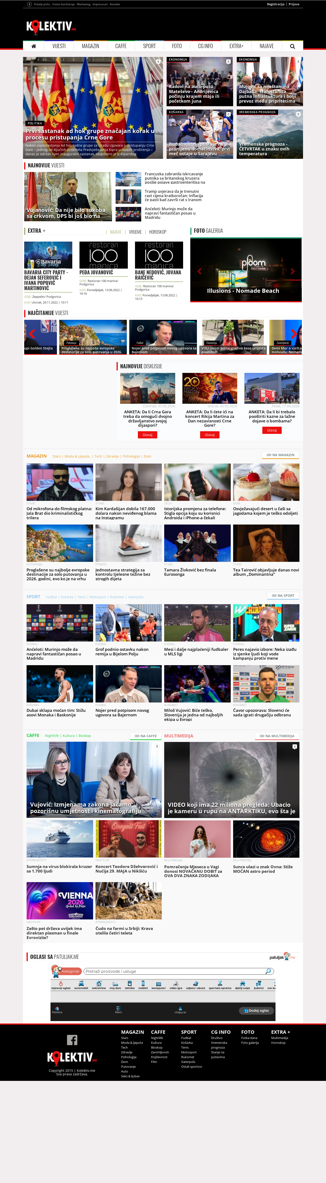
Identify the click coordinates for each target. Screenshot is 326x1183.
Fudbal (51, 597)
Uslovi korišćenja (63, 4)
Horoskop (278, 1042)
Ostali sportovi (191, 1066)
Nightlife (52, 735)
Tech (98, 456)
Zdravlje (112, 456)
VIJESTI (59, 46)
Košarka (67, 597)
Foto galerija (250, 1042)
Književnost (159, 1057)
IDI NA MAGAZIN (280, 455)
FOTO (177, 46)
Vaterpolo (135, 597)
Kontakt (115, 4)
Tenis (81, 597)
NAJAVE (267, 46)
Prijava (294, 4)
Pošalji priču (42, 4)
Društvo (217, 1038)
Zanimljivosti (160, 1052)
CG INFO (205, 46)
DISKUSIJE (141, 366)
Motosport (98, 597)
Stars (57, 456)
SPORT (149, 46)
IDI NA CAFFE (146, 736)
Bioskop (85, 735)
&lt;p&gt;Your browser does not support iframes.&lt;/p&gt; (163, 992)
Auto (124, 1071)
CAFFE (121, 46)
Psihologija (131, 456)
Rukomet (117, 597)
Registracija (276, 4)
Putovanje (128, 1066)
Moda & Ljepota (78, 456)
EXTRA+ (236, 46)
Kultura (69, 735)
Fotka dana (249, 1038)
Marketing (83, 4)
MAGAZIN (90, 46)
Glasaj (147, 434)
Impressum (100, 4)
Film (154, 1062)
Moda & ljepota (132, 1042)
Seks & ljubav (130, 1076)
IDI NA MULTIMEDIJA (277, 736)
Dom (147, 456)
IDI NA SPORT (283, 595)
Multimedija (279, 1038)
